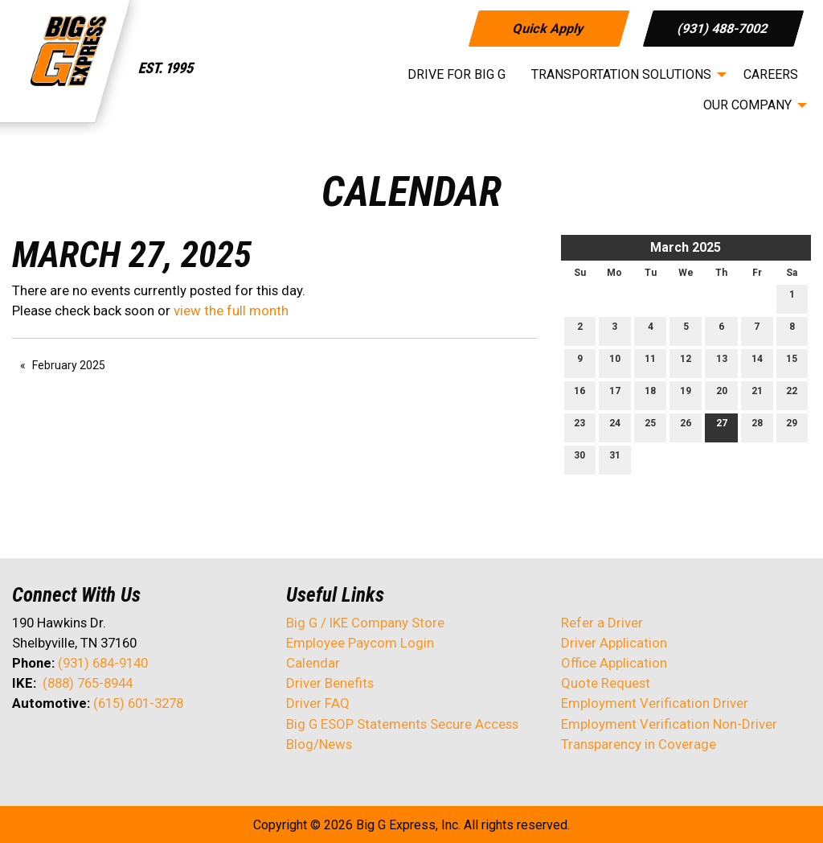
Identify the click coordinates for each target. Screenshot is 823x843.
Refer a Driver (602, 623)
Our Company (747, 105)
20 (721, 394)
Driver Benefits (331, 683)
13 (721, 362)
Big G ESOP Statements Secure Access (402, 724)
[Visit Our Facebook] (25, 746)
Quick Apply (548, 27)
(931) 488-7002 (724, 27)
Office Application (615, 663)
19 (685, 394)
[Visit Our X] (50, 746)
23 (579, 426)
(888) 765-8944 (88, 683)
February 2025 (68, 365)
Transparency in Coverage (638, 744)
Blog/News (319, 744)
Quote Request (605, 683)
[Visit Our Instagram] (128, 746)
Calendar (313, 663)
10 (614, 362)
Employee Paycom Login (360, 643)
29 (791, 426)
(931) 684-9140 (103, 663)
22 (791, 394)
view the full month (231, 310)
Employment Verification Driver (654, 703)
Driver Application (614, 643)
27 (721, 426)
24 (614, 426)
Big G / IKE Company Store (365, 623)
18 (650, 394)
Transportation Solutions (621, 74)
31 (614, 459)
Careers (770, 74)
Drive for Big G (456, 74)
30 (579, 459)
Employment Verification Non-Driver (669, 724)
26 (685, 426)
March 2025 (685, 247)
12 (685, 362)
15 (791, 362)
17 (614, 394)
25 (650, 426)
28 (757, 426)
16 (579, 394)
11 (650, 362)
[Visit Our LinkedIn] (76, 746)
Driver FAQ (318, 703)
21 (757, 394)
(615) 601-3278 (138, 703)
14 (757, 362)
